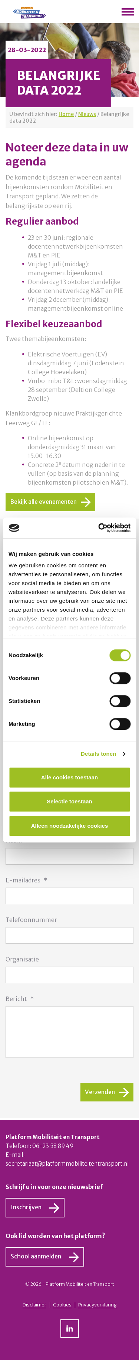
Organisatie (22, 959)
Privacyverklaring (97, 1305)
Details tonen (98, 754)
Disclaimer (34, 1305)
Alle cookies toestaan (69, 777)
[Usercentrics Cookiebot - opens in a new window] (98, 528)
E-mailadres (26, 880)
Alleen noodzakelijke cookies (69, 826)
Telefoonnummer (31, 919)
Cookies (62, 1305)
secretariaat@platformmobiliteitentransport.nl (67, 1163)
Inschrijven (26, 1207)
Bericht (20, 998)
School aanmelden (36, 1256)
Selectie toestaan (69, 801)
